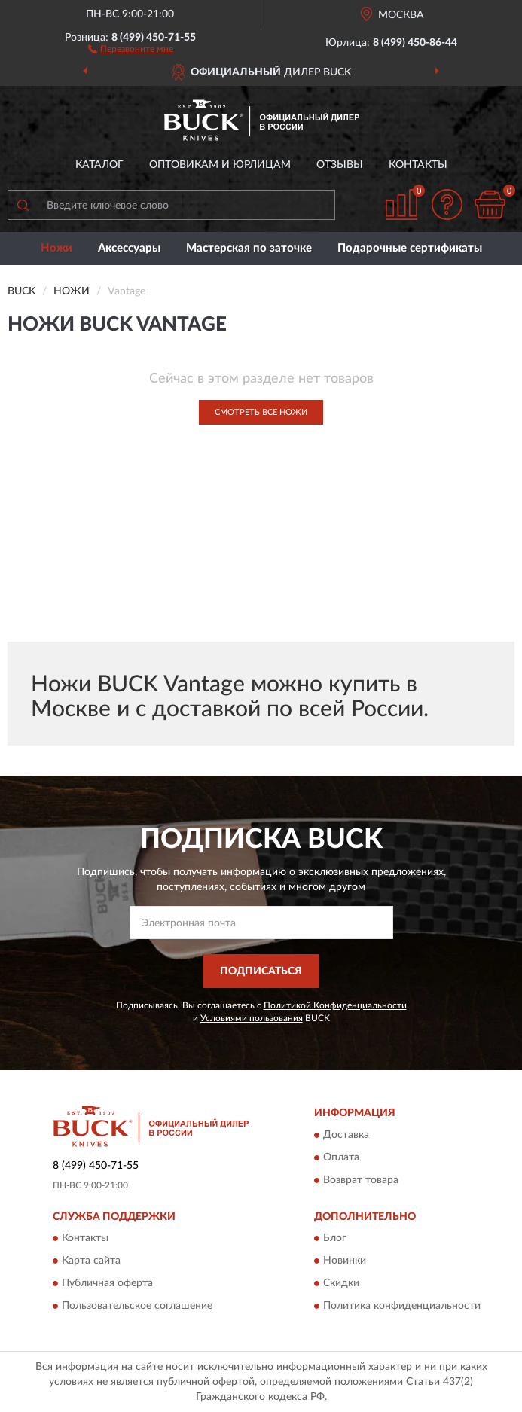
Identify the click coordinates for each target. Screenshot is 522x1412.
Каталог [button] (99, 165)
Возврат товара (360, 1180)
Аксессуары (129, 248)
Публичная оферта (107, 1283)
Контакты (418, 165)
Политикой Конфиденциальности (335, 1005)
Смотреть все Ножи (261, 412)
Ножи (56, 248)
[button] (130, 48)
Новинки (344, 1260)
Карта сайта (91, 1260)
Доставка (346, 1135)
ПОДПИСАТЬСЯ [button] (261, 971)
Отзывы (339, 165)
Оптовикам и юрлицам (220, 165)
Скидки (341, 1283)
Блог (334, 1238)
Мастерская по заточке (249, 248)
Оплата (341, 1157)
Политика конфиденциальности (402, 1306)
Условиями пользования (251, 1018)
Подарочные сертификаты (409, 248)
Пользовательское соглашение (137, 1306)
